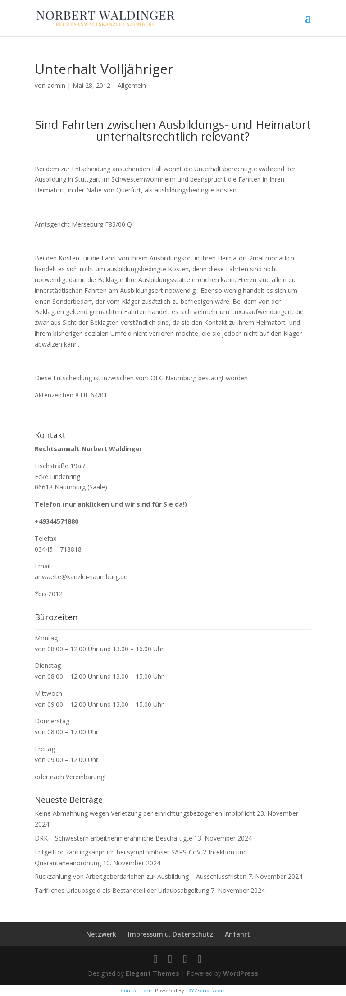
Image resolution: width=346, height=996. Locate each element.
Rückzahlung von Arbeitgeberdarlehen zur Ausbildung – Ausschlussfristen (140, 876)
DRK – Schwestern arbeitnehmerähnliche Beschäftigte (113, 838)
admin (56, 85)
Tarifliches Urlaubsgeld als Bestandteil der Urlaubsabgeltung (122, 890)
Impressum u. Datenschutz (170, 934)
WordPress (240, 973)
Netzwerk (101, 934)
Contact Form (137, 990)
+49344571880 (56, 521)
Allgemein (132, 85)
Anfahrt (237, 934)
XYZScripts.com (207, 990)
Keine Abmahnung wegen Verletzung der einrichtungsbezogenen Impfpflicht (145, 813)
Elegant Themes (152, 973)
